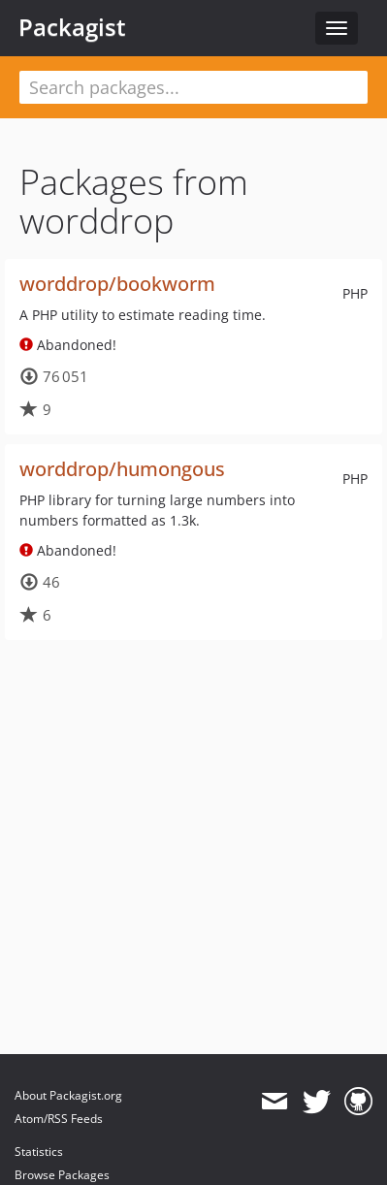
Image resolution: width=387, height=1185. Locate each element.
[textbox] (193, 87)
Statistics (39, 1151)
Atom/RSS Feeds (59, 1118)
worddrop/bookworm (117, 284)
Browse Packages (62, 1175)
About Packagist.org (68, 1095)
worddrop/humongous (122, 469)
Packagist (72, 27)
